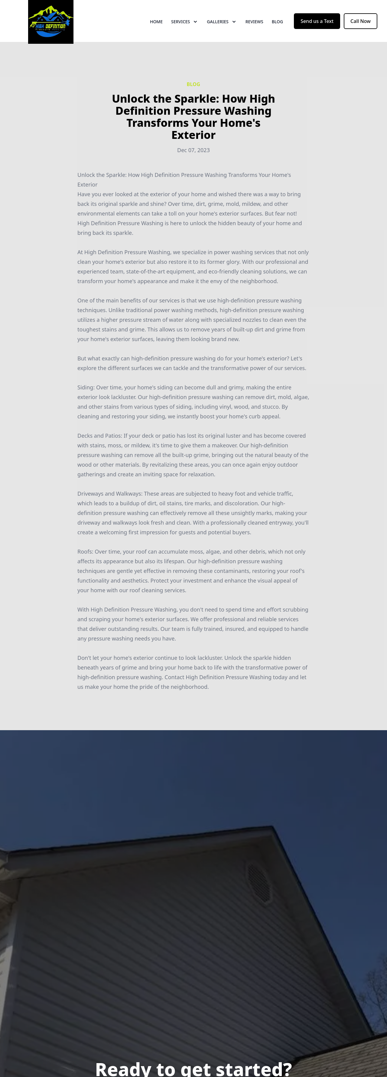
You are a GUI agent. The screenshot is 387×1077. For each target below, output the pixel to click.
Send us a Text (317, 26)
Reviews (254, 27)
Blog (277, 27)
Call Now (360, 26)
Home (156, 27)
